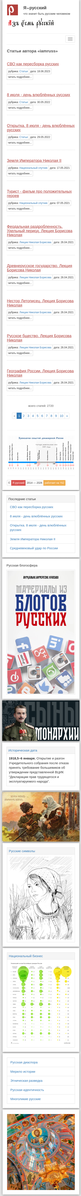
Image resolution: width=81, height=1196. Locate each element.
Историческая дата (22, 750)
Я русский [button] (18, 482)
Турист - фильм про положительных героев (39, 193)
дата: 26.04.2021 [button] (64, 242)
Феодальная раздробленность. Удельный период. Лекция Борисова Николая (39, 230)
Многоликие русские (25, 1099)
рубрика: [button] (18, 71)
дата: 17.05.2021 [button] (60, 167)
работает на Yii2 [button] (54, 482)
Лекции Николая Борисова (35, 242)
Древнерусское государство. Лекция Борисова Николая (39, 268)
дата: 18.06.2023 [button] (40, 71)
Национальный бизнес (26, 956)
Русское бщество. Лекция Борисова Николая (39, 338)
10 (61, 416)
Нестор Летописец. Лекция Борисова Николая (40, 303)
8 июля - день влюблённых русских (38, 95)
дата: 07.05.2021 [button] (60, 203)
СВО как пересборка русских (33, 64)
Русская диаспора (24, 1062)
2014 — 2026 (34, 482)
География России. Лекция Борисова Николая (40, 373)
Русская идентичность (27, 1090)
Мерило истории (22, 1071)
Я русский (34, 7)
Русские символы (22, 851)
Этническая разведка (26, 1080)
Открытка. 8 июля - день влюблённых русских (41, 128)
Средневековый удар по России (34, 548)
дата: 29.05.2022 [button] (40, 137)
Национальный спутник (33, 167)
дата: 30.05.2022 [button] (40, 102)
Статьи (23, 71)
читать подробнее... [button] (20, 76)
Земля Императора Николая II (34, 160)
